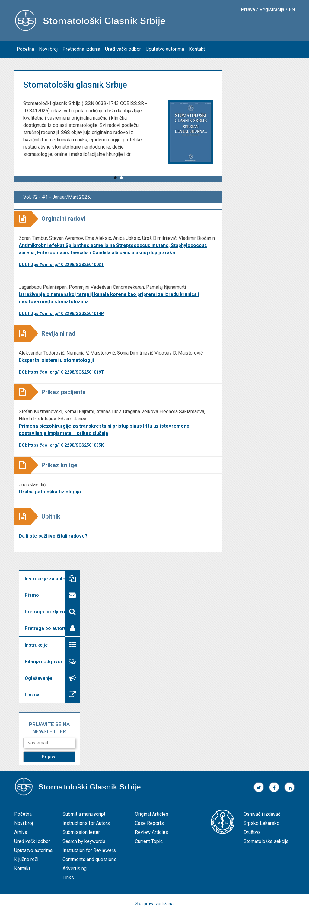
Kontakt (197, 49)
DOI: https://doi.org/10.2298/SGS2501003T (61, 264)
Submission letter (81, 832)
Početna (25, 49)
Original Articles (151, 814)
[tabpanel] (118, 141)
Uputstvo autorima (165, 49)
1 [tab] (115, 181)
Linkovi (32, 695)
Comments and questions (89, 859)
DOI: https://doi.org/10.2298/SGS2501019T (61, 372)
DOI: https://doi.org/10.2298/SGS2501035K (61, 445)
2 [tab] (121, 181)
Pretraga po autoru (46, 628)
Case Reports (149, 823)
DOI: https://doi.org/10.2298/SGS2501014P (61, 313)
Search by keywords (83, 841)
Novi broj (48, 49)
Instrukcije (36, 645)
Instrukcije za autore (47, 579)
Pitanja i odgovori (44, 661)
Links (68, 877)
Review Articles (151, 832)
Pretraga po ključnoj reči (51, 612)
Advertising (74, 868)
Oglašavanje (38, 678)
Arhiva (20, 832)
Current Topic (149, 841)
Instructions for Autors (86, 823)
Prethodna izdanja (81, 49)
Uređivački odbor (123, 49)
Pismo (32, 595)
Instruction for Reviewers (89, 850)
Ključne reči (26, 859)
